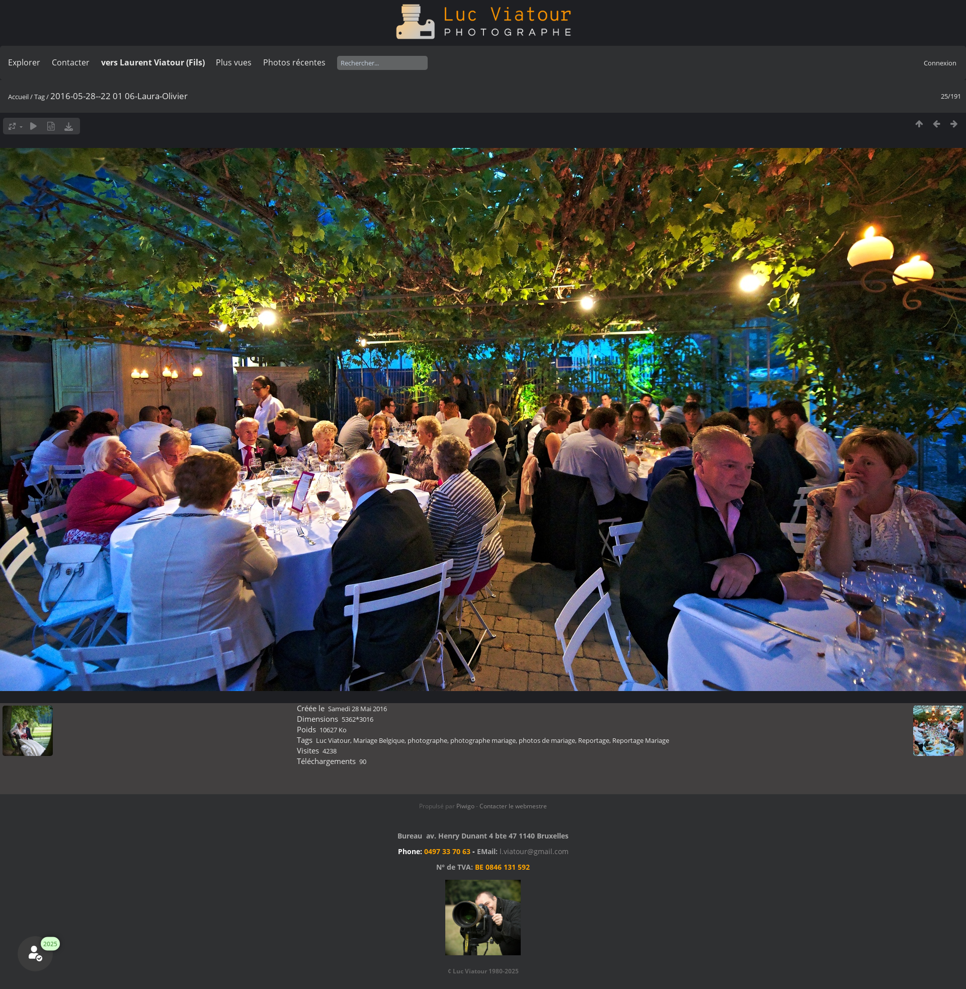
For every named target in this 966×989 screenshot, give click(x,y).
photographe (427, 740)
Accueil (18, 96)
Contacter (71, 62)
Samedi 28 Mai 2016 (357, 708)
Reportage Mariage (640, 740)
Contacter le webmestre (513, 806)
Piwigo (465, 806)
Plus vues (234, 62)
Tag (39, 96)
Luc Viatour (333, 740)
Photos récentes (294, 62)
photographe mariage (483, 740)
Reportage (593, 740)
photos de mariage (547, 740)
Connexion (940, 62)
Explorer (24, 62)
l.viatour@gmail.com (534, 851)
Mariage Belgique (379, 740)
